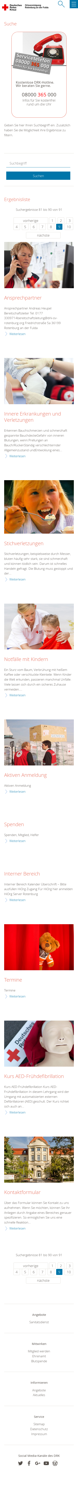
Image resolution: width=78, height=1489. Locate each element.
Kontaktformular (22, 1192)
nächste (43, 235)
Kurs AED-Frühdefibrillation (34, 1076)
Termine (13, 980)
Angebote (39, 1390)
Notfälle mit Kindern (26, 659)
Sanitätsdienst (39, 1322)
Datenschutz (39, 1429)
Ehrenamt (39, 1356)
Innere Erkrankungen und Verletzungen (32, 417)
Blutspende (39, 1361)
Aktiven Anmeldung (25, 775)
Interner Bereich (22, 874)
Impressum (39, 1434)
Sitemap (39, 1424)
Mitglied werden (39, 1351)
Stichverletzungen (23, 543)
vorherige (30, 220)
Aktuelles (39, 1395)
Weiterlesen (17, 334)
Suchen (38, 176)
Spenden (14, 824)
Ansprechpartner (23, 298)
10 (69, 226)
